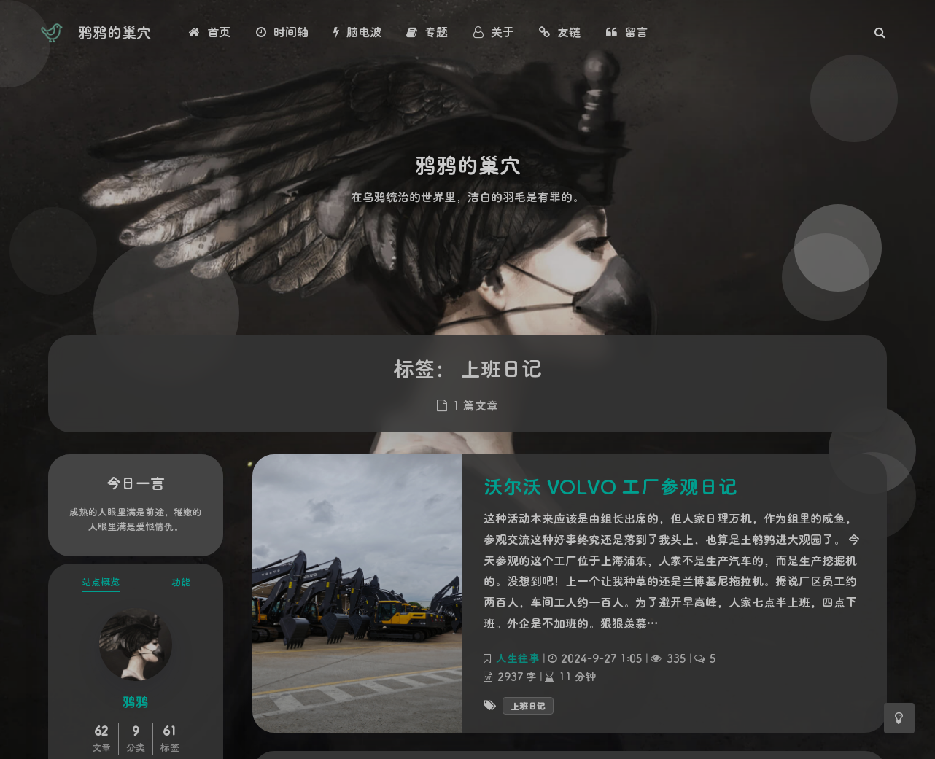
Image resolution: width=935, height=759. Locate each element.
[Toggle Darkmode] (899, 718)
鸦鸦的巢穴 (114, 32)
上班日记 (528, 706)
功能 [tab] (180, 581)
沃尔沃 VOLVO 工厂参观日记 (610, 486)
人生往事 (518, 658)
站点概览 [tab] (101, 581)
